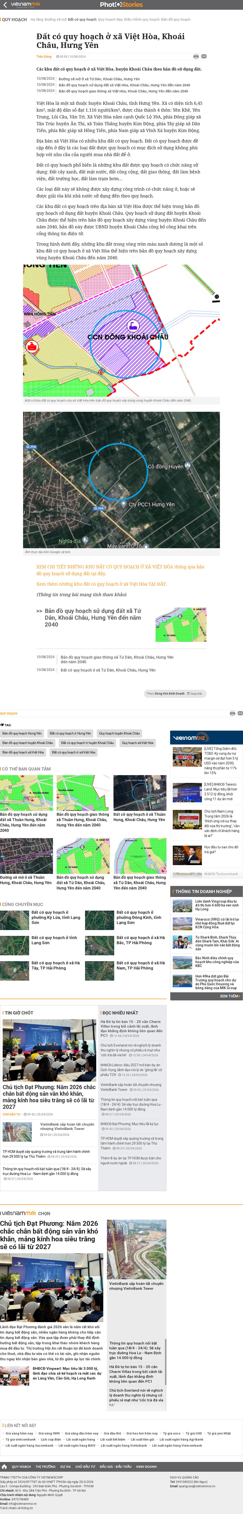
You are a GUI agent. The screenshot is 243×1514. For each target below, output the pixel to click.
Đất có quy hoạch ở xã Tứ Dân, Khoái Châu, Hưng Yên (108, 670)
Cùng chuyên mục (22, 904)
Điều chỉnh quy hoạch (142, 19)
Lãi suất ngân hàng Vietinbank (124, 1445)
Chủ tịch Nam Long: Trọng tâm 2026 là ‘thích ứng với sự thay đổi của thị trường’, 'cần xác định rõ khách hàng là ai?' (222, 823)
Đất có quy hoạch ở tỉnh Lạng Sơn (54, 940)
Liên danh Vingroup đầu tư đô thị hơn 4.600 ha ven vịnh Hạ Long (217, 905)
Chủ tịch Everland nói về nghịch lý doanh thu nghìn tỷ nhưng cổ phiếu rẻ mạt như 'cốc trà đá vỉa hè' (131, 1050)
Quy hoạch (14, 19)
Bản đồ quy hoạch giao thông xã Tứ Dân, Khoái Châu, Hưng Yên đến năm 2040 (117, 659)
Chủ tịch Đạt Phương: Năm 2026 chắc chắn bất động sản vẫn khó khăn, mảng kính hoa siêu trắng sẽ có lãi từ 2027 (49, 1097)
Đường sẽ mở (56, 19)
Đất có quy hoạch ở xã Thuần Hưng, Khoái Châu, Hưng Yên (139, 817)
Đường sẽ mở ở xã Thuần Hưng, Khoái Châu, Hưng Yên (26, 880)
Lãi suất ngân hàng (80, 1439)
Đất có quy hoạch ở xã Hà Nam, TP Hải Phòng (141, 965)
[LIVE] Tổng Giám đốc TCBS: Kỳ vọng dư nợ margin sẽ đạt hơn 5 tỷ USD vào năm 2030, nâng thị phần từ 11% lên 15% (221, 761)
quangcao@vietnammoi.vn (197, 1486)
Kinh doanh (146, 1467)
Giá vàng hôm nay (19, 1433)
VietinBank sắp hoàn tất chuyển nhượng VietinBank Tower (67, 1126)
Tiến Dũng (44, 56)
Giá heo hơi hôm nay (142, 1433)
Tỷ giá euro (171, 1433)
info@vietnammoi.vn (23, 1503)
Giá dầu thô (112, 1433)
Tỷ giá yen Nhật (219, 1433)
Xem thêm (230, 996)
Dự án (66, 1467)
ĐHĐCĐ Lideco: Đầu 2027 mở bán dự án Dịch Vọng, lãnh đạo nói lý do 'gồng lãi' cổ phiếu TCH (131, 1070)
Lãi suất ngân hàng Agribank (181, 1439)
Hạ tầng (37, 19)
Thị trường (46, 1467)
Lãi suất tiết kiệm (112, 1439)
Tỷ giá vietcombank (20, 1439)
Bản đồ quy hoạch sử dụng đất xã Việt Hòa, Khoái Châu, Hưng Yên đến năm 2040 (124, 85)
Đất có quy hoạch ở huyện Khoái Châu (87, 743)
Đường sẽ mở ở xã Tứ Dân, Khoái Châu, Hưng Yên (99, 79)
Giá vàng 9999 (49, 1433)
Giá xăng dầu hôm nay (81, 1433)
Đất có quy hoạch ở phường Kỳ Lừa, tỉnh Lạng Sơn (56, 917)
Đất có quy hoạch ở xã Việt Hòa (73, 752)
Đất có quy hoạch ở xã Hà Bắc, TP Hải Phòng (141, 940)
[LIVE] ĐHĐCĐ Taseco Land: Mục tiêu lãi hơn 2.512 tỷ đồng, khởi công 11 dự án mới (220, 791)
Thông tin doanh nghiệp (203, 891)
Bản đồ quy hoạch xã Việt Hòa (23, 752)
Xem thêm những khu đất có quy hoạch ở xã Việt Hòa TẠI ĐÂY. (101, 584)
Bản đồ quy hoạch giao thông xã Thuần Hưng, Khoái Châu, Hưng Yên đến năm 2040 (83, 819)
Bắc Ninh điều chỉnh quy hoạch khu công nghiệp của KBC (217, 962)
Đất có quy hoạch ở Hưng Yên (70, 733)
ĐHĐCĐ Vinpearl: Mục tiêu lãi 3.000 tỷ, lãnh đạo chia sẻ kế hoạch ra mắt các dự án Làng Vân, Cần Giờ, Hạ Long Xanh (67, 1373)
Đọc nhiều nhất (120, 1012)
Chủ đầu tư (11, 1114)
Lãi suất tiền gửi (142, 1439)
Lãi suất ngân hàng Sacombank (29, 1445)
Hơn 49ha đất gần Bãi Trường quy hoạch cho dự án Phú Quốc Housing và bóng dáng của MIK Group (216, 982)
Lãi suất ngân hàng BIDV (77, 1445)
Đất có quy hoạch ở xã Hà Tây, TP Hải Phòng (56, 965)
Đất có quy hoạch (82, 19)
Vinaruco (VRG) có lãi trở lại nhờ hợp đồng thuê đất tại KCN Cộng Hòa (217, 923)
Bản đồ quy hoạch (176, 19)
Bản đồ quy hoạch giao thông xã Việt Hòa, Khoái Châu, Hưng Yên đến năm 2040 (123, 91)
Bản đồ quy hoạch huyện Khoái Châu (27, 743)
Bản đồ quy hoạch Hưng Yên (22, 733)
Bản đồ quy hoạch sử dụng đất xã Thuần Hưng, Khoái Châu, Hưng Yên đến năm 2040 (23, 822)
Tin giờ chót (19, 1012)
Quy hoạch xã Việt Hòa (137, 743)
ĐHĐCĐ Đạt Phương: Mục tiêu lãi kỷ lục (129, 1124)
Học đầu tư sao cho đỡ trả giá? (221, 849)
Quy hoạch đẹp (110, 19)
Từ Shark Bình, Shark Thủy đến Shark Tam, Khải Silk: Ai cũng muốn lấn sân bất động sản (217, 943)
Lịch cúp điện (51, 1439)
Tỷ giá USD (194, 1433)
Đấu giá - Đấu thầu (115, 1467)
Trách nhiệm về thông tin (16, 1508)
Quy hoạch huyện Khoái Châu (119, 733)
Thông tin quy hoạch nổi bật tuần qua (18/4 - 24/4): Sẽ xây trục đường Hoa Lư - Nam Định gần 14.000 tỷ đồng (132, 1104)
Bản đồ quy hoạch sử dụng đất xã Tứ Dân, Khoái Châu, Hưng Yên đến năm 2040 (93, 618)
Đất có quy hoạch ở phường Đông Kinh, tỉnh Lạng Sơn (139, 917)
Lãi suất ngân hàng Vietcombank (177, 1445)
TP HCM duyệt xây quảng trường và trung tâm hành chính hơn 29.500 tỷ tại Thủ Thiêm (132, 1143)
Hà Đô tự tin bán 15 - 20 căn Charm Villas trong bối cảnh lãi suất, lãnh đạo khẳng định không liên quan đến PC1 (132, 1029)
